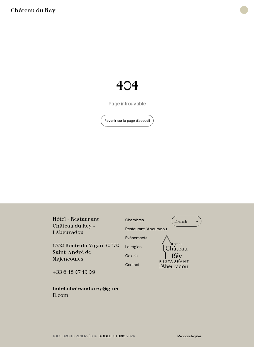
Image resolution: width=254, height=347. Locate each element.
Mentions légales (189, 336)
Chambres (134, 219)
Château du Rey (33, 10)
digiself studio (112, 336)
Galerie (131, 255)
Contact (132, 264)
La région (133, 246)
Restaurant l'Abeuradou (146, 228)
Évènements (136, 237)
